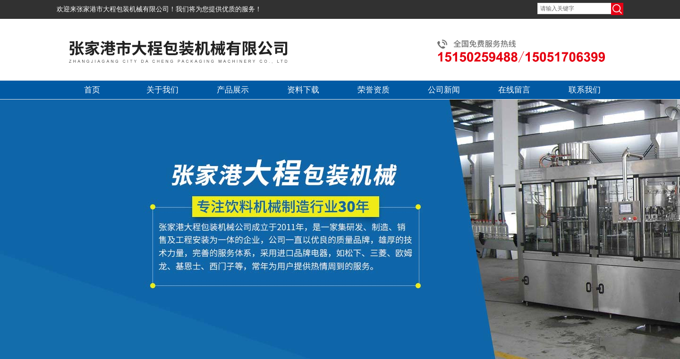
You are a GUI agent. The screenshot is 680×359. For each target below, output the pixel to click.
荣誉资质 (373, 89)
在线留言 (514, 89)
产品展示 (233, 89)
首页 (92, 89)
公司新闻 (444, 89)
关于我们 (162, 89)
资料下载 (303, 89)
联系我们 (585, 89)
